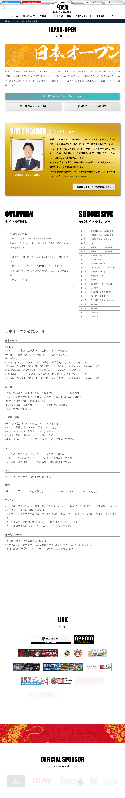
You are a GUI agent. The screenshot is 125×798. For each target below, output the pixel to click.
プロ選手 (44, 16)
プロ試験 (100, 16)
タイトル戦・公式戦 (62, 16)
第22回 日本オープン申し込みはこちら (62, 96)
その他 (112, 16)
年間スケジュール (84, 16)
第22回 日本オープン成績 (33, 106)
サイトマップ (91, 2)
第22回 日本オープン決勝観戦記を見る (94, 187)
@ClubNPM (9, 2)
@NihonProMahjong (31, 2)
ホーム (15, 16)
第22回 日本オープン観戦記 (91, 106)
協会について (29, 16)
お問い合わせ (111, 2)
